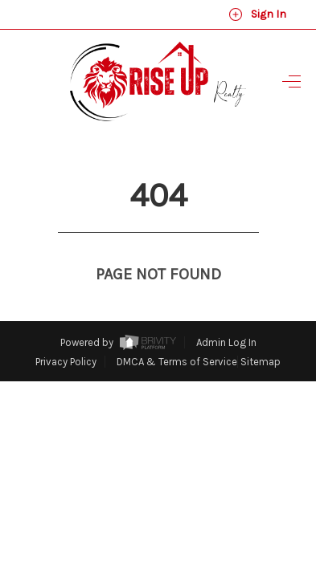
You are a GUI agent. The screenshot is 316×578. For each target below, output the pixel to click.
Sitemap (260, 332)
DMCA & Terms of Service (177, 332)
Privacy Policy (65, 332)
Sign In (257, 14)
